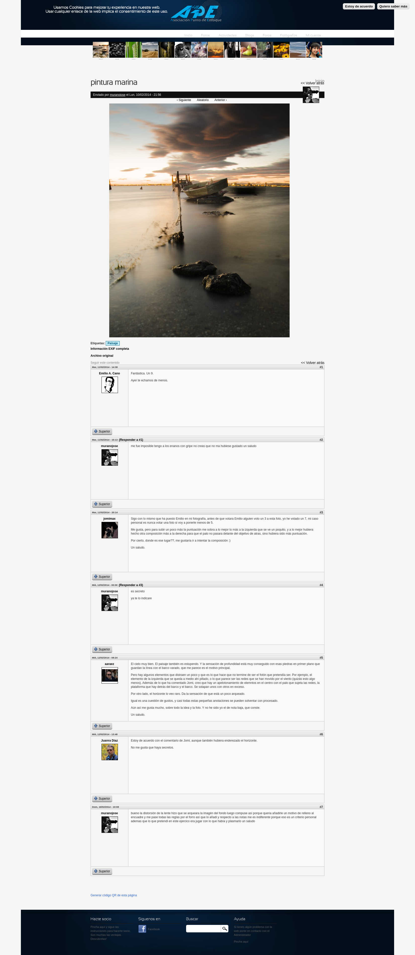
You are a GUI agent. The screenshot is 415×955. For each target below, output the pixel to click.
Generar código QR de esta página (114, 895)
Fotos (205, 35)
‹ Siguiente (184, 100)
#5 (321, 657)
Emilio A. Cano (109, 373)
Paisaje (112, 343)
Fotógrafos (288, 35)
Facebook (154, 929)
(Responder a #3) (131, 585)
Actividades (227, 35)
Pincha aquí (98, 926)
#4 (321, 585)
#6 (321, 734)
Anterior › (220, 100)
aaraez (109, 664)
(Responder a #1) (131, 440)
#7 (321, 807)
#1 (321, 367)
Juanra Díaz (109, 740)
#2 (321, 440)
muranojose (117, 95)
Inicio (188, 35)
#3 (321, 512)
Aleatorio (202, 100)
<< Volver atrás (312, 83)
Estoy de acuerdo (359, 5)
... (101, 57)
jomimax (110, 518)
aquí (245, 941)
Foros (267, 35)
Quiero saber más (393, 5)
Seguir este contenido (105, 362)
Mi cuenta (313, 35)
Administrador (242, 934)
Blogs (249, 35)
